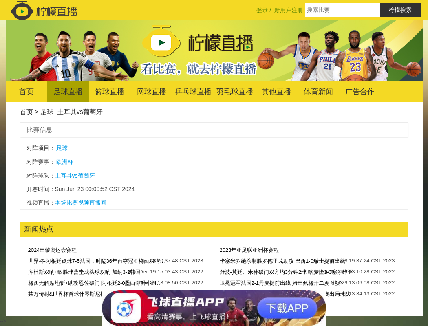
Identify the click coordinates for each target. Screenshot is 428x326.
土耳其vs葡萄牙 (80, 111)
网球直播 (151, 92)
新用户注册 (288, 10)
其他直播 (276, 92)
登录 (262, 10)
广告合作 (360, 92)
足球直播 (68, 92)
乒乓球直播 (193, 92)
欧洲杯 (64, 162)
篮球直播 (109, 92)
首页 (26, 92)
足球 (46, 111)
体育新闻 (318, 92)
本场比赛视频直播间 (80, 202)
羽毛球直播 (234, 92)
